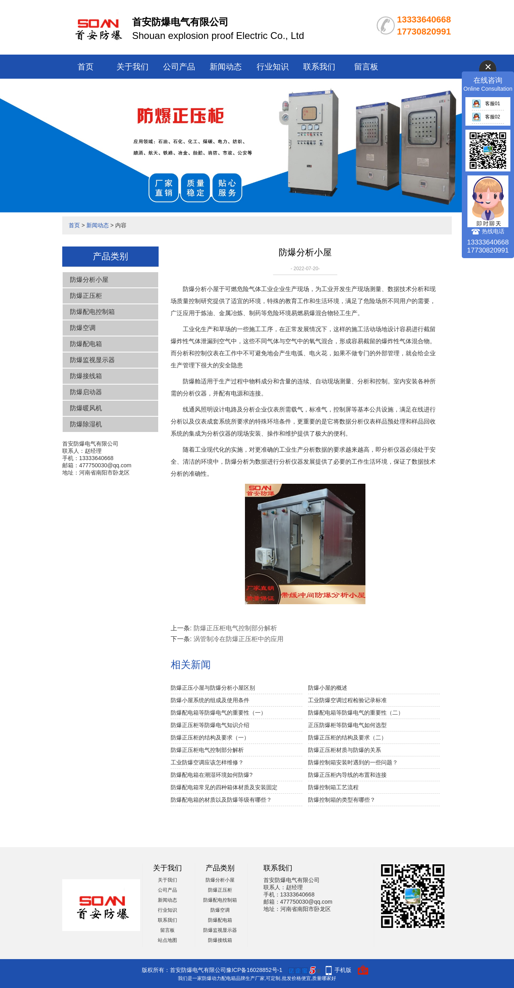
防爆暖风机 (86, 408)
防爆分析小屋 (89, 279)
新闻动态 (226, 66)
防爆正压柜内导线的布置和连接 (347, 775)
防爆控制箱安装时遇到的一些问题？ (353, 762)
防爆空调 (83, 327)
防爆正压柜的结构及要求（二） (347, 737)
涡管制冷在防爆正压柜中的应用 (239, 639)
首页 (86, 66)
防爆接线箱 (86, 376)
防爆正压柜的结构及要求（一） (210, 737)
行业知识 (273, 66)
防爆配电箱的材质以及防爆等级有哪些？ (221, 800)
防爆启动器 (86, 392)
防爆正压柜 (86, 295)
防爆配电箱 (86, 343)
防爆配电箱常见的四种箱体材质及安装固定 (224, 787)
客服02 (486, 117)
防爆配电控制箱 (92, 311)
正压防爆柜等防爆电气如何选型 (347, 725)
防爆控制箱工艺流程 (333, 787)
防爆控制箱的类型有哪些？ (341, 800)
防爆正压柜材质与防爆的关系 (344, 750)
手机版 (343, 970)
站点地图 (167, 940)
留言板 (366, 66)
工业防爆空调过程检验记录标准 (347, 700)
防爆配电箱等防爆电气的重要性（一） (218, 712)
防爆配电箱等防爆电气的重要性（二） (356, 712)
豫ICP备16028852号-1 (254, 970)
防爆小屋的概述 (327, 687)
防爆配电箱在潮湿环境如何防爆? (212, 775)
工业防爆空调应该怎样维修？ (207, 762)
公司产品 (179, 66)
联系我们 (319, 66)
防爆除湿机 (86, 424)
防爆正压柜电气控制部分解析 (235, 628)
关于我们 (132, 66)
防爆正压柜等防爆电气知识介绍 (210, 725)
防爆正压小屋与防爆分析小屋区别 (213, 687)
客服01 (486, 103)
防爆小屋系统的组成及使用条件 (210, 700)
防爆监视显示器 (92, 359)
